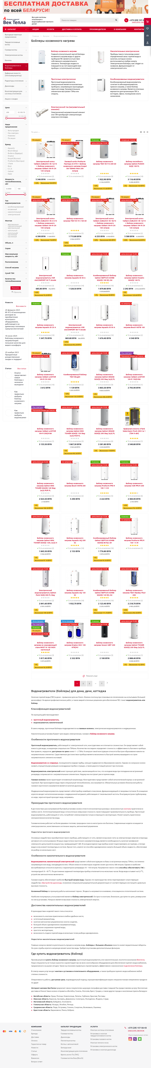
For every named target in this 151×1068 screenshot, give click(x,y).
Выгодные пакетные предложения (13, 36)
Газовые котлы (11, 50)
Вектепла (141, 960)
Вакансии (35, 1058)
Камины (8, 60)
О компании (120, 29)
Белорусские (66, 1048)
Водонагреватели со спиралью (44, 763)
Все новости (21, 306)
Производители (98, 29)
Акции (35, 29)
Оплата (34, 1041)
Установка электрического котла (103, 1046)
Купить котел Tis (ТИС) (70, 1055)
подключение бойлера (133, 966)
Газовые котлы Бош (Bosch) (72, 1058)
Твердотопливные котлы (12, 43)
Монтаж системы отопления (102, 1030)
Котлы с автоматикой (69, 1044)
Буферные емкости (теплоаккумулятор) (13, 74)
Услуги (50, 29)
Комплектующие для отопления (74, 1051)
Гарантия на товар (38, 1044)
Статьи (34, 1051)
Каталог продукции (71, 1027)
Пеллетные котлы (68, 1041)
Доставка (35, 1037)
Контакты (139, 29)
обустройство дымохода (51, 883)
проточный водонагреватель (46, 720)
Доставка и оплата (72, 29)
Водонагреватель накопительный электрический (52, 862)
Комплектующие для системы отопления (13, 92)
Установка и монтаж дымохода (103, 1050)
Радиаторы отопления (14, 81)
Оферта (34, 1055)
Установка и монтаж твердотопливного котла (100, 1035)
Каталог (12, 29)
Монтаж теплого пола (99, 1043)
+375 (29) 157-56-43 (138, 20)
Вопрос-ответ (36, 1062)
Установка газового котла (100, 1039)
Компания (36, 1027)
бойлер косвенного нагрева (102, 734)
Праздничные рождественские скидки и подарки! (13, 357)
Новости (34, 1048)
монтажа (127, 809)
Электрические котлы (14, 55)
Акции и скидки (11, 99)
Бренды (34, 1034)
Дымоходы (9, 86)
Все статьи (21, 369)
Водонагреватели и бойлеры (13, 67)
